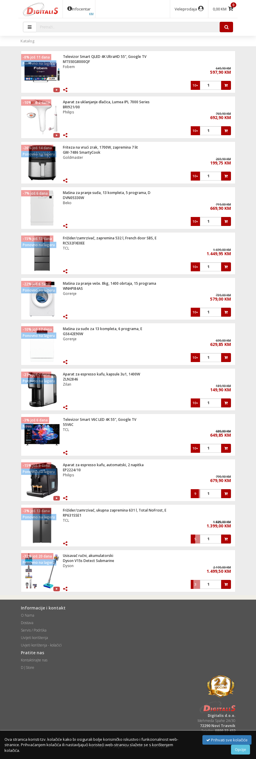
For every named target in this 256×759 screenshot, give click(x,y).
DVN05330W (73, 197)
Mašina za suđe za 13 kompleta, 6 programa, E (102, 328)
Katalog (27, 41)
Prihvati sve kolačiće (227, 740)
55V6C (68, 424)
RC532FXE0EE (74, 243)
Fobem (69, 66)
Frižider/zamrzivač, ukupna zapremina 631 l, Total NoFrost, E (114, 510)
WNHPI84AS (73, 288)
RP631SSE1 (72, 515)
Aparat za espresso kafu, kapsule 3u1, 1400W (101, 374)
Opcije (240, 749)
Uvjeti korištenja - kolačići (41, 645)
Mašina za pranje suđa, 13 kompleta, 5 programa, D (107, 192)
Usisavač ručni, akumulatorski (88, 555)
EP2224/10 (72, 469)
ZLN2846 (70, 379)
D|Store (27, 667)
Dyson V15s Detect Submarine (88, 560)
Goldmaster (73, 157)
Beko (67, 202)
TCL (66, 248)
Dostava (27, 622)
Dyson (68, 565)
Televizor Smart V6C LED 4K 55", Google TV (99, 419)
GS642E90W (73, 333)
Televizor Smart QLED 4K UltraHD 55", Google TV (104, 56)
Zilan (67, 384)
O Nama (27, 615)
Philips (68, 112)
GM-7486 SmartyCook (81, 152)
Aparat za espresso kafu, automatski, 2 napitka (103, 464)
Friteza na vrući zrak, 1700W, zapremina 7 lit (100, 147)
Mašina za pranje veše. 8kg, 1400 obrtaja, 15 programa (109, 283)
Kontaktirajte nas (34, 660)
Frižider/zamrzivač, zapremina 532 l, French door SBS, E (109, 238)
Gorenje (70, 293)
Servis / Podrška (33, 630)
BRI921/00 (71, 107)
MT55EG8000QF (76, 61)
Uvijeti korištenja (34, 637)
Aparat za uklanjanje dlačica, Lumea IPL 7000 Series (106, 101)
